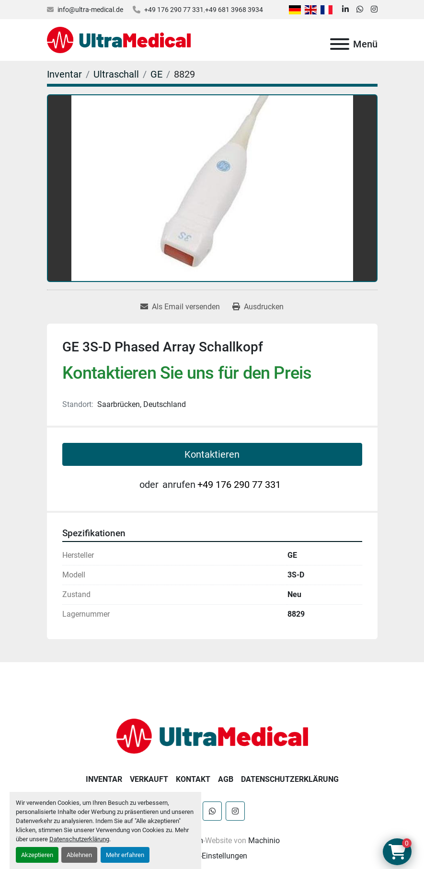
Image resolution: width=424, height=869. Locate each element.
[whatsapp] (359, 9)
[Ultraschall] (116, 74)
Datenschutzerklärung (79, 839)
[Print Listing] (258, 307)
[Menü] (339, 44)
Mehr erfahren (125, 854)
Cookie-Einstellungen (212, 855)
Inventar (104, 779)
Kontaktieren (212, 454)
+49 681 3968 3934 (234, 9)
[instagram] (374, 9)
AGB (225, 779)
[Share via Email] (180, 307)
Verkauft (149, 779)
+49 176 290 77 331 (174, 9)
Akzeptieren (37, 854)
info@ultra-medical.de (90, 9)
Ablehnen (79, 854)
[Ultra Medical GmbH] (212, 735)
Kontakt (193, 779)
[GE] (156, 74)
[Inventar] (64, 74)
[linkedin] (345, 9)
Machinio (264, 840)
